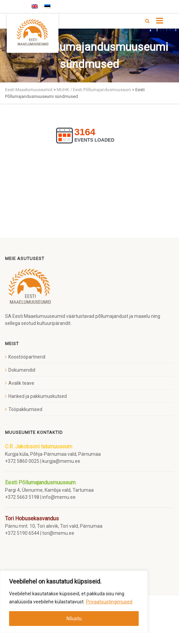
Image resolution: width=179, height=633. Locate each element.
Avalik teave (21, 383)
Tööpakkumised (25, 409)
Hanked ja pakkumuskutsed (37, 396)
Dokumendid (21, 370)
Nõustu (74, 618)
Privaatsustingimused (109, 601)
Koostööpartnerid (26, 357)
